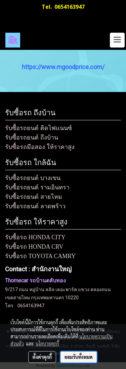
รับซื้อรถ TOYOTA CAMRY (40, 256)
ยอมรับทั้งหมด (79, 357)
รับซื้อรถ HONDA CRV (34, 246)
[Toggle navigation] (117, 40)
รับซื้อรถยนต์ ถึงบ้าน (31, 137)
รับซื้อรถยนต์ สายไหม (33, 196)
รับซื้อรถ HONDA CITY (35, 237)
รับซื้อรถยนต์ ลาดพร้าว (35, 206)
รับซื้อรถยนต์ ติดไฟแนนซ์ (38, 128)
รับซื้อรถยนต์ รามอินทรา (37, 187)
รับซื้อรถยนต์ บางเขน (32, 178)
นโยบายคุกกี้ (47, 343)
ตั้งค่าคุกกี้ (42, 357)
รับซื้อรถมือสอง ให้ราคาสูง (40, 147)
